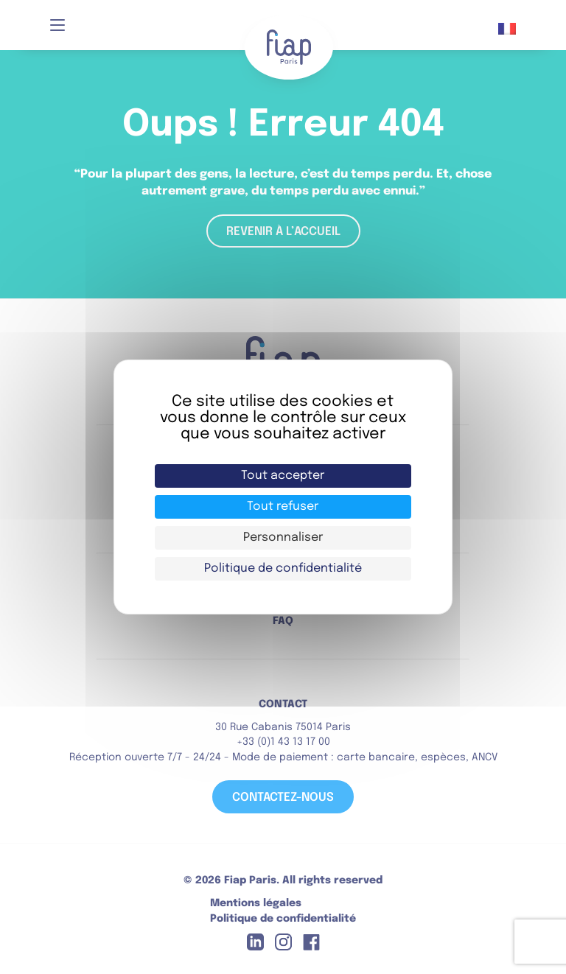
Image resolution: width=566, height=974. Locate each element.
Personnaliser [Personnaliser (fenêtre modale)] (283, 537)
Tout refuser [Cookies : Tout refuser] (282, 506)
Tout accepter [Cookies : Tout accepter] (282, 475)
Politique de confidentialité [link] (283, 568)
